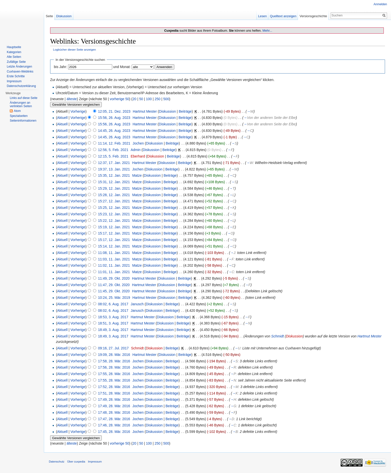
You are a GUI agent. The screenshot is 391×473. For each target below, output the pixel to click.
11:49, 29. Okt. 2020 (114, 278)
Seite (49, 16)
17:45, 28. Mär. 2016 (114, 432)
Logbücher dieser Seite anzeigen (74, 49)
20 (134, 99)
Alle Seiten (14, 57)
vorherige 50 (119, 99)
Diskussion (167, 111)
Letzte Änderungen (19, 66)
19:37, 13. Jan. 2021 (114, 169)
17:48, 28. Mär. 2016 (114, 412)
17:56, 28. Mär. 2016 (114, 367)
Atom (17, 111)
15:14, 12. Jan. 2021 (114, 246)
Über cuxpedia (76, 461)
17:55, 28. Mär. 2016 (114, 374)
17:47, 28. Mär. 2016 (114, 419)
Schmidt (277, 336)
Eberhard (138, 156)
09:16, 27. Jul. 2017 (113, 348)
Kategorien (14, 52)
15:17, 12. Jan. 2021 (114, 233)
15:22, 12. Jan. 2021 (114, 221)
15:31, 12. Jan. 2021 (114, 182)
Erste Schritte (16, 76)
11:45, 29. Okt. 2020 (114, 291)
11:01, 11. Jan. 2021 (114, 272)
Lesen (262, 16)
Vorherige (78, 111)
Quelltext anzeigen (283, 16)
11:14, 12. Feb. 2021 (114, 143)
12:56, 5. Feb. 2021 (113, 150)
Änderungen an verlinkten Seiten (21, 104)
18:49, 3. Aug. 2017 (113, 330)
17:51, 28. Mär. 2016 (114, 393)
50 (141, 99)
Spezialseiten (18, 116)
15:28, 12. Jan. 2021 (114, 195)
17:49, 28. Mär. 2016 (114, 399)
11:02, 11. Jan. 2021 (114, 265)
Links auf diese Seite (23, 98)
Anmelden (380, 4)
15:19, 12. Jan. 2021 (114, 227)
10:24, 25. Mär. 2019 (114, 298)
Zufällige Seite (16, 62)
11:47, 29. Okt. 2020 (114, 285)
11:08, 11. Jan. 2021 (114, 253)
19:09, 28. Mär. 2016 (114, 355)
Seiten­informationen (23, 120)
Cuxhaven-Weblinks (20, 71)
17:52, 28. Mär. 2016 (114, 387)
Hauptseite (14, 47)
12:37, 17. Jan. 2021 (114, 163)
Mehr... (267, 30)
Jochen (138, 143)
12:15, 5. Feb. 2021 (113, 156)
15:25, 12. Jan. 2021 (114, 208)
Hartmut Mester (145, 111)
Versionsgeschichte (313, 16)
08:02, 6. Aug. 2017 (113, 304)
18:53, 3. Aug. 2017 (113, 317)
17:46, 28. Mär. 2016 (114, 425)
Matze (137, 175)
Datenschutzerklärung (21, 86)
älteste (72, 99)
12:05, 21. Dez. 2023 (114, 111)
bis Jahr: (60, 67)
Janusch (137, 304)
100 (149, 99)
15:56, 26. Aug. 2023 (114, 118)
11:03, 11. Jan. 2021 (114, 259)
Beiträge (185, 111)
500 (166, 99)
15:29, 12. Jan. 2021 (114, 188)
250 (157, 99)
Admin (136, 150)
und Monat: (122, 67)
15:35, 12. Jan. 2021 (114, 175)
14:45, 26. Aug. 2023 (114, 131)
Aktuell (62, 118)
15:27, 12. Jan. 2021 (114, 201)
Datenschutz (56, 461)
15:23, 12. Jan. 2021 (114, 214)
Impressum (14, 81)
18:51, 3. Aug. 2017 (113, 323)
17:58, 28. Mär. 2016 (114, 361)
